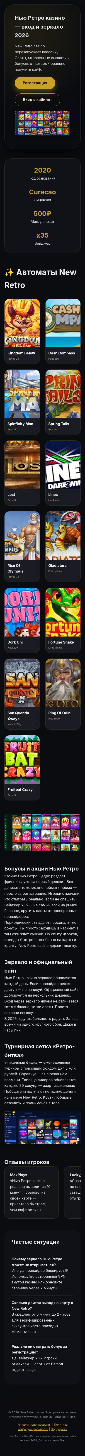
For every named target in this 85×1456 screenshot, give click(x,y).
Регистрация (35, 82)
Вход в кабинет (37, 99)
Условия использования (34, 1424)
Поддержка (59, 1429)
